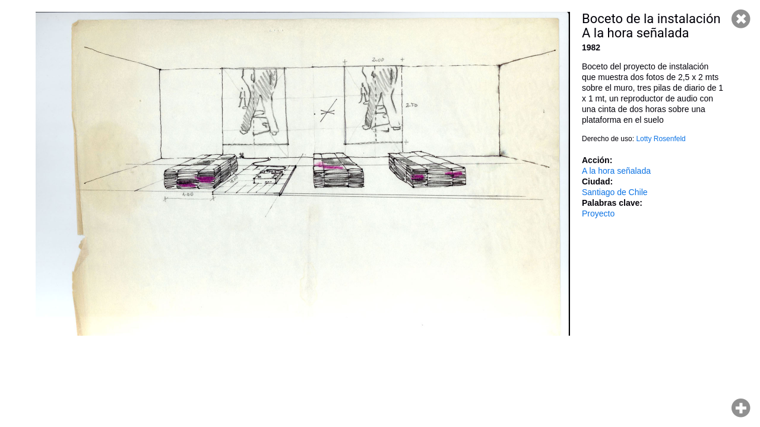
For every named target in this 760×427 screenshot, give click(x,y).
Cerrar (741, 19)
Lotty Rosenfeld (660, 139)
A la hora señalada (616, 171)
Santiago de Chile (615, 192)
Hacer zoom (741, 408)
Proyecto (598, 213)
